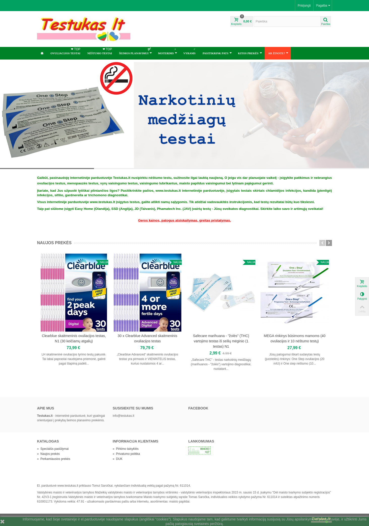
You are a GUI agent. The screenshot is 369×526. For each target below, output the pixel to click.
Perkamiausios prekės (53, 459)
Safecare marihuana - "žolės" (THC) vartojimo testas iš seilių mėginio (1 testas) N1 (221, 341)
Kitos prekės (250, 53)
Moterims (167, 51)
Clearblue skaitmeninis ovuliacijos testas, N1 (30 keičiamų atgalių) (74, 338)
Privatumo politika (126, 454)
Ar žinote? (278, 53)
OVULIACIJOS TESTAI (65, 51)
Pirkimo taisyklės (126, 449)
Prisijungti (304, 5)
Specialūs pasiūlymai (53, 449)
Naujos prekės (54, 243)
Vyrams (189, 51)
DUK (117, 459)
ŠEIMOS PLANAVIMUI (135, 51)
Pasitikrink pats (217, 53)
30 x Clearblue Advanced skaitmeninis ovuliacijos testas (147, 338)
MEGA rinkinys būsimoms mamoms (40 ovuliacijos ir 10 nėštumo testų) (295, 338)
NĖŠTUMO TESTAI (100, 51)
